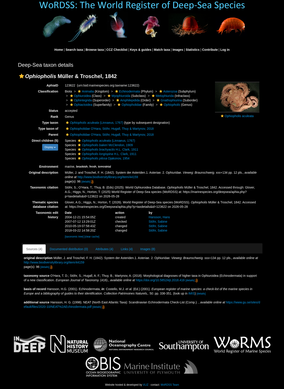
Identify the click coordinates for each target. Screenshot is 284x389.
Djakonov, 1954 (103, 158)
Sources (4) (34, 249)
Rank (54, 116)
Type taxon (50, 122)
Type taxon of (48, 128)
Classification (48, 91)
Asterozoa (167, 91)
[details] (86, 181)
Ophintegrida (80, 100)
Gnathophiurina (169, 100)
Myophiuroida (118, 96)
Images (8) (147, 249)
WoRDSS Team (170, 384)
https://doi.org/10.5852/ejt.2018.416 (160, 280)
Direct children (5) (45, 140)
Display (50, 147)
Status (53, 110)
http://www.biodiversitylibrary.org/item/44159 (107, 177)
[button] (21, 76)
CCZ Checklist (116, 49)
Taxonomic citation (44, 187)
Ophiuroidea (80, 96)
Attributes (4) (104, 249)
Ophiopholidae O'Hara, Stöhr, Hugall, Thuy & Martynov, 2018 (109, 128)
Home (58, 49)
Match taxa (162, 49)
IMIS (191, 293)
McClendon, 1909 (105, 145)
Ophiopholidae (129, 104)
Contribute (210, 49)
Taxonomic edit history (47, 215)
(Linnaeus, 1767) (94, 122)
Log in (225, 49)
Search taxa (74, 49)
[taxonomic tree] (74, 236)
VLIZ (145, 384)
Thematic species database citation (45, 204)
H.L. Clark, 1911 (107, 149)
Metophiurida (162, 96)
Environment (48, 166)
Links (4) (127, 249)
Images (177, 49)
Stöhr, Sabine (158, 221)
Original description (43, 172)
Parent (53, 134)
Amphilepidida (127, 100)
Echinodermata (127, 91)
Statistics (192, 49)
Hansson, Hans (159, 217)
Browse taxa (94, 49)
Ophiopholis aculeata (239, 116)
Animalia (85, 91)
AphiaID (52, 85)
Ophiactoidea (81, 104)
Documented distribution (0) (69, 249)
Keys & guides (140, 49)
